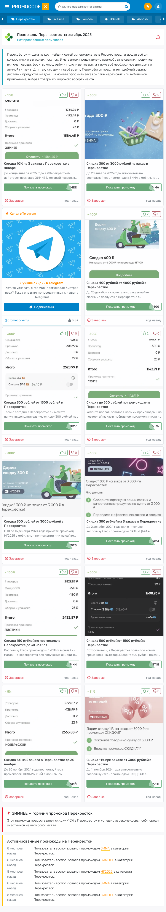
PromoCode (30, 6)
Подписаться (41, 307)
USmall (112, 19)
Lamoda (85, 19)
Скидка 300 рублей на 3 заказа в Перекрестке (123, 521)
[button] (159, 37)
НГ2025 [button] (107, 871)
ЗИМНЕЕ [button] (107, 860)
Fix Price (56, 19)
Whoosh (140, 19)
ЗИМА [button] (105, 848)
